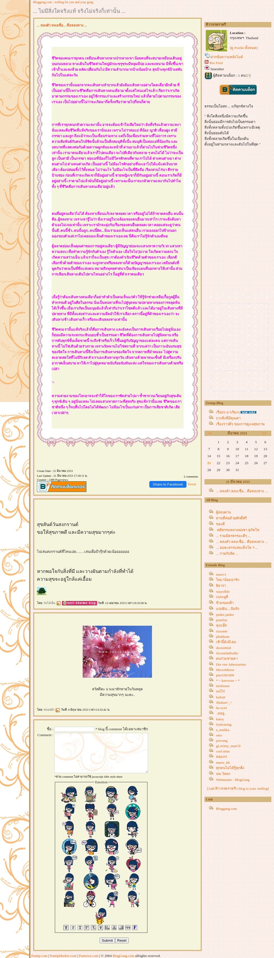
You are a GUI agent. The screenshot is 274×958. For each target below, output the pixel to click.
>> (264, 433)
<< (210, 433)
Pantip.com (39, 956)
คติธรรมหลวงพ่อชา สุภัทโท (237, 530)
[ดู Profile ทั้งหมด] (244, 48)
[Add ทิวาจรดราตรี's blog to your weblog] (238, 788)
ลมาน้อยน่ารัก (227, 580)
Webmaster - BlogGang (233, 780)
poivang (221, 741)
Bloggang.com (226, 809)
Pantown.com (88, 956)
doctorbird (223, 648)
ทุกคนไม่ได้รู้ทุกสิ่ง (230, 768)
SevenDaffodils (227, 653)
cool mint (223, 751)
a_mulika (222, 730)
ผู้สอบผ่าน (223, 512)
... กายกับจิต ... (227, 553)
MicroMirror (225, 670)
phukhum (222, 637)
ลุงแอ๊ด (221, 625)
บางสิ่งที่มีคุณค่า (228, 418)
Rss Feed (216, 63)
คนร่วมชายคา (227, 659)
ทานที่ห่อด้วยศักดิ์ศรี (231, 518)
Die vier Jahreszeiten (231, 664)
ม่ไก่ (220, 691)
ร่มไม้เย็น (53, 603)
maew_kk (223, 763)
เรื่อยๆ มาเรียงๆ (227, 412)
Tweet (192, 484)
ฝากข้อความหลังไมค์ (227, 57)
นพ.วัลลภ (223, 774)
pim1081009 (225, 675)
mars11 (221, 574)
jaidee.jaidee (225, 615)
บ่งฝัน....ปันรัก (227, 609)
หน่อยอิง (52, 709)
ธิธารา (221, 586)
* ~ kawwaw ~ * (227, 681)
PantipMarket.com (63, 956)
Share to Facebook (168, 484)
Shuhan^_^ (224, 702)
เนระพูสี (222, 597)
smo (219, 735)
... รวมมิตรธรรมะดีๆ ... (233, 536)
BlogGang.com (123, 956)
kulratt (220, 697)
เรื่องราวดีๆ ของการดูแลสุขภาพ (240, 424)
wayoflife (223, 592)
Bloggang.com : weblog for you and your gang (63, 2)
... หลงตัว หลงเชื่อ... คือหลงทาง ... (242, 491)
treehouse (223, 686)
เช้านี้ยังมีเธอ (226, 642)
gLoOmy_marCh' (228, 746)
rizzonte (221, 631)
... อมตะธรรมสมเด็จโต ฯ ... (237, 548)
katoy (220, 719)
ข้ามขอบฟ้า (225, 603)
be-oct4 (221, 708)
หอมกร (221, 757)
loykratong (223, 724)
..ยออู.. (221, 713)
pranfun (221, 620)
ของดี (220, 524)
